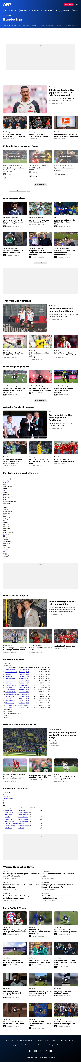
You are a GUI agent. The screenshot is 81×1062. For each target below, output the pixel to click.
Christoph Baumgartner (11, 823)
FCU (27, 692)
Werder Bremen (9, 701)
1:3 (4, 551)
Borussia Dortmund (11, 672)
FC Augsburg (9, 687)
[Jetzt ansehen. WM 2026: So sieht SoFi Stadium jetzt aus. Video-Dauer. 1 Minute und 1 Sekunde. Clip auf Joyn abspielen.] (66, 984)
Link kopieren (9, 178)
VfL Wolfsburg (9, 703)
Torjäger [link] (59, 26)
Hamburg (21, 696)
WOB (27, 703)
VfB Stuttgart (9, 676)
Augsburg (22, 687)
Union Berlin (22, 692)
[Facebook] (30, 1051)
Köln (20, 698)
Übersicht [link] (6, 26)
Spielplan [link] (25, 26)
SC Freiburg (8, 683)
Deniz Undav (8, 810)
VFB (27, 676)
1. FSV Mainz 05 (10, 689)
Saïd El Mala (8, 828)
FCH (27, 705)
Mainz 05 (21, 689)
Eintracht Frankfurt (10, 685)
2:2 (4, 536)
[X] (40, 1051)
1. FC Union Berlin (10, 692)
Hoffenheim (22, 678)
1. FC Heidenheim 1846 (12, 705)
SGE (27, 685)
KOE (27, 698)
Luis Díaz (7, 817)
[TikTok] (45, 1051)
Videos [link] (41, 26)
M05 (27, 689)
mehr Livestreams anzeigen (19, 191)
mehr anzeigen (40, 184)
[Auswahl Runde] (7, 479)
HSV (27, 696)
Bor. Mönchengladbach (12, 694)
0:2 (4, 490)
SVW (27, 701)
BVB (27, 672)
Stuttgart (21, 676)
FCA (27, 687)
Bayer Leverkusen (10, 681)
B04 (27, 681)
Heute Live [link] (16, 26)
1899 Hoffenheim (10, 678)
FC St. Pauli (8, 707)
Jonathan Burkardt (10, 826)
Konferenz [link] (50, 26)
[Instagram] (35, 1051)
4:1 (4, 520)
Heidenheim (22, 705)
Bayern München (10, 669)
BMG (27, 694)
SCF (27, 683)
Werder (21, 701)
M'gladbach (22, 694)
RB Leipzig (8, 674)
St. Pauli (21, 707)
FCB (27, 669)
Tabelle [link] (34, 26)
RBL (27, 674)
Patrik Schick (8, 814)
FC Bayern (22, 669)
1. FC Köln (8, 698)
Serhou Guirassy (9, 812)
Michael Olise (9, 819)
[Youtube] (50, 1051)
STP (27, 707)
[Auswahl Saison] (6, 477)
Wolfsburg (22, 703)
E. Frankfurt (22, 685)
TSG (27, 678)
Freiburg (21, 683)
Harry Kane (6, 796)
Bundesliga (6, 481)
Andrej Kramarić (9, 821)
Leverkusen (22, 681)
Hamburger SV (9, 696)
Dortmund (22, 672)
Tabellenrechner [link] (70, 26)
